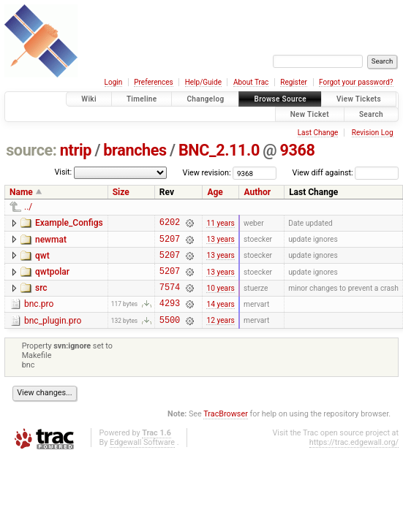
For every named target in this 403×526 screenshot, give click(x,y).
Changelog (205, 99)
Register (293, 82)
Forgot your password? (356, 82)
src (41, 296)
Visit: (63, 172)
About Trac (250, 82)
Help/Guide (203, 82)
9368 (297, 150)
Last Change (318, 133)
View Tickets (358, 99)
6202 (169, 224)
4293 (169, 316)
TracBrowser (225, 429)
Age (214, 192)
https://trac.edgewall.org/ (354, 457)
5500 (169, 335)
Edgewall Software (142, 457)
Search (371, 114)
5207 (169, 243)
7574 (169, 297)
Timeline (142, 99)
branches (134, 150)
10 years (220, 298)
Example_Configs (69, 223)
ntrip (75, 150)
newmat (51, 242)
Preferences (153, 82)
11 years (220, 224)
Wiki (89, 99)
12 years (220, 335)
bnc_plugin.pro (52, 334)
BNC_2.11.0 (219, 150)
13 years (220, 243)
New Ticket (309, 114)
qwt (42, 260)
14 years (220, 316)
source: (31, 150)
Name (21, 192)
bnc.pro (38, 315)
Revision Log (372, 133)
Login (114, 82)
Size (121, 192)
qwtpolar (52, 278)
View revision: (207, 173)
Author (257, 192)
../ (28, 207)
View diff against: (346, 173)
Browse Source (280, 99)
